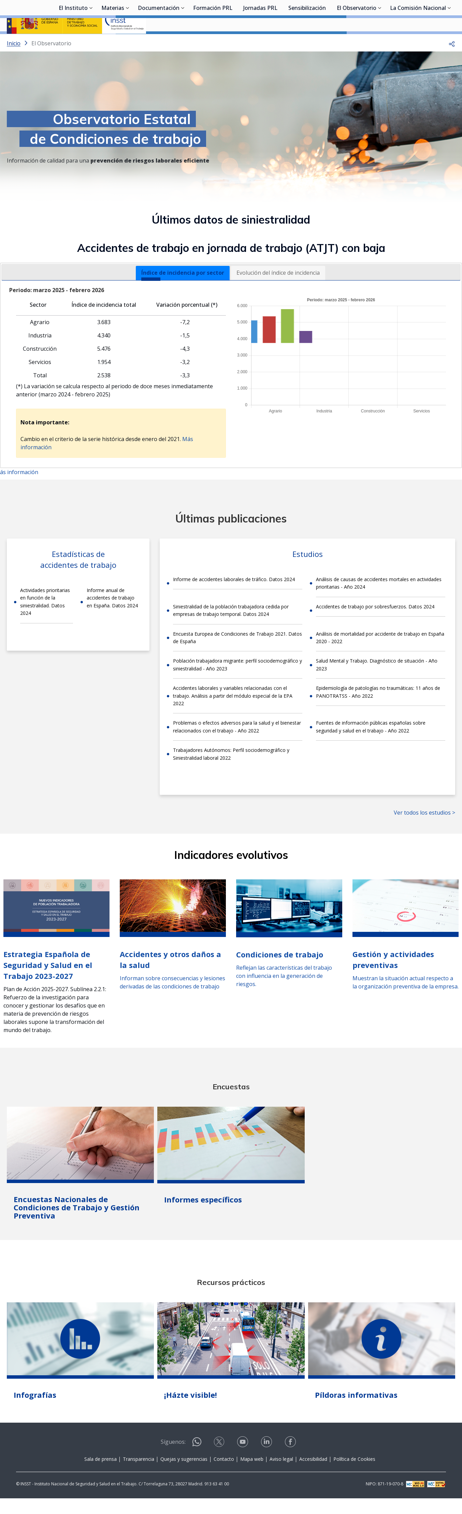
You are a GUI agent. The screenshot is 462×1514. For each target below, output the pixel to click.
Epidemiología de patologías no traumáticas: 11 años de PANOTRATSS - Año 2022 (378, 710)
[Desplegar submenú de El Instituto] (91, 42)
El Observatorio (356, 43)
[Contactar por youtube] (243, 1462)
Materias (112, 43)
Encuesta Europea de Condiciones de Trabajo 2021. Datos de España (237, 656)
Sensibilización (307, 43)
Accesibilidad (313, 1477)
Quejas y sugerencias (183, 1477)
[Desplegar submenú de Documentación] (182, 42)
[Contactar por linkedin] (267, 1462)
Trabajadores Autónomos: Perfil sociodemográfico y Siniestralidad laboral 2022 (231, 772)
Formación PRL (212, 43)
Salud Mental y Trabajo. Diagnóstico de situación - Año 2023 (376, 683)
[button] (451, 61)
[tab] (183, 291)
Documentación (158, 43)
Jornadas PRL (260, 43)
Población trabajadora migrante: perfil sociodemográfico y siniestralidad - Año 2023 (237, 683)
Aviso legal (281, 1477)
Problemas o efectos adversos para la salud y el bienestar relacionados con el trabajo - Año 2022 (237, 745)
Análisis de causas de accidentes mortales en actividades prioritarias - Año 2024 (379, 601)
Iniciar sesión (429, 15)
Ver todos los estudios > (424, 830)
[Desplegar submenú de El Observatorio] (379, 42)
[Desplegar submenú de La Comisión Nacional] (449, 42)
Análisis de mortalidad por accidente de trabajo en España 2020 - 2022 (380, 656)
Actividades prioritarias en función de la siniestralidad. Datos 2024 (45, 619)
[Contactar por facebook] (291, 1462)
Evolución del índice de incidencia (278, 290)
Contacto (224, 1477)
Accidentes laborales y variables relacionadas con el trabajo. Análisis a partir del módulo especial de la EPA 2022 (232, 714)
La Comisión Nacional (418, 43)
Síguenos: (173, 1460)
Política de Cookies (354, 1477)
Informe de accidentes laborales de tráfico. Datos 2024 (234, 597)
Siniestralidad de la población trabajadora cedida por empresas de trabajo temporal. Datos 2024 (231, 628)
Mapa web (251, 1477)
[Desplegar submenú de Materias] (127, 42)
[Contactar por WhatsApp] (196, 1462)
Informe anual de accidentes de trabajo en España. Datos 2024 (112, 616)
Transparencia (138, 1477)
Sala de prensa (100, 1477)
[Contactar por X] (220, 1462)
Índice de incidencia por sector (182, 290)
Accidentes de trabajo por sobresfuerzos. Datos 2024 (375, 624)
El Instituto (73, 43)
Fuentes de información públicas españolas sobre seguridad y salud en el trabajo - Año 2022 (370, 745)
